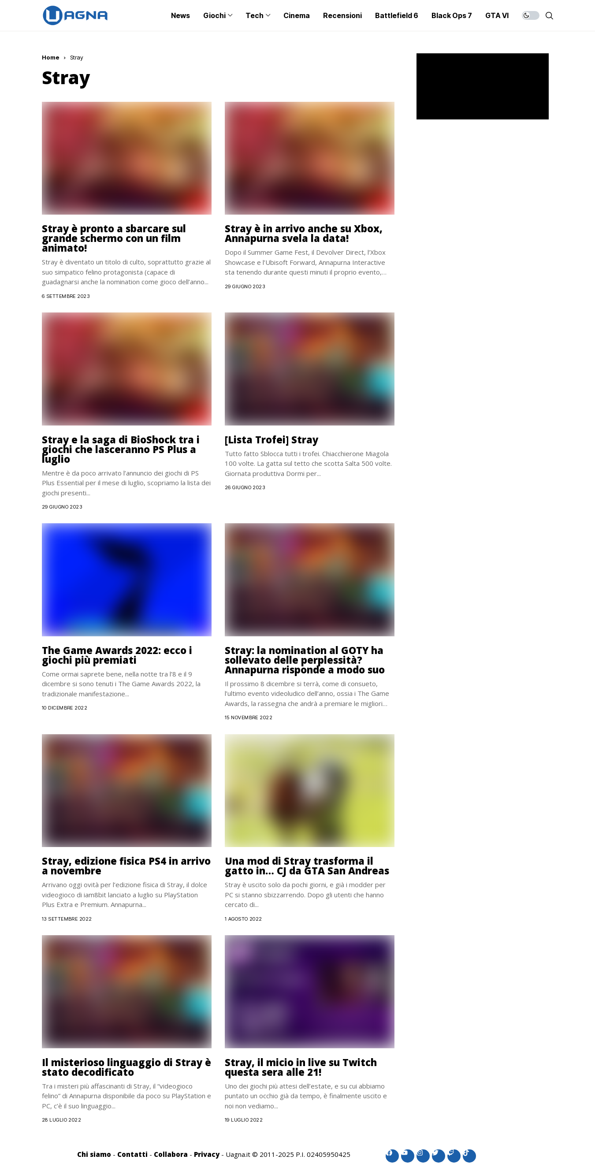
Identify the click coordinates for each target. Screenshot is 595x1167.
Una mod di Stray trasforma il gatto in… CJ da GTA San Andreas (307, 865)
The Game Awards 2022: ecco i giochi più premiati (117, 654)
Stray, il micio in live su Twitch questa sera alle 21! (301, 1067)
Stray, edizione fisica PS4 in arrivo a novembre (126, 865)
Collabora (171, 1154)
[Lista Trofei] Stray (271, 439)
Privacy (206, 1154)
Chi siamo (94, 1154)
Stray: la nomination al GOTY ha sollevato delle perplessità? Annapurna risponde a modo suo (305, 659)
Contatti (132, 1154)
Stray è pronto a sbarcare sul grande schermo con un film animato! (114, 238)
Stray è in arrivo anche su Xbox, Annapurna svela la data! (304, 233)
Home (51, 57)
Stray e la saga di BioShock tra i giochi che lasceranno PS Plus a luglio (121, 449)
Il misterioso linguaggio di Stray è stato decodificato (126, 1067)
